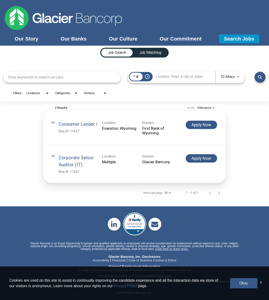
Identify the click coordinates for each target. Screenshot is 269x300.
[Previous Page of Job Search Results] (210, 193)
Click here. (164, 276)
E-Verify (83, 270)
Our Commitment (181, 39)
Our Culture (123, 39)
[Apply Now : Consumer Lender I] (201, 125)
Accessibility (101, 260)
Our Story (26, 39)
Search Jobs (239, 39)
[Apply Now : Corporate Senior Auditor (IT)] (201, 158)
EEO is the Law (101, 270)
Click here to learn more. (171, 249)
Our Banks (74, 39)
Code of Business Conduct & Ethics (152, 260)
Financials (119, 260)
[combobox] (62, 77)
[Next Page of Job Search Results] (219, 193)
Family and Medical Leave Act (171, 270)
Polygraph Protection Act (131, 270)
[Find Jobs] (260, 77)
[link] (134, 128)
